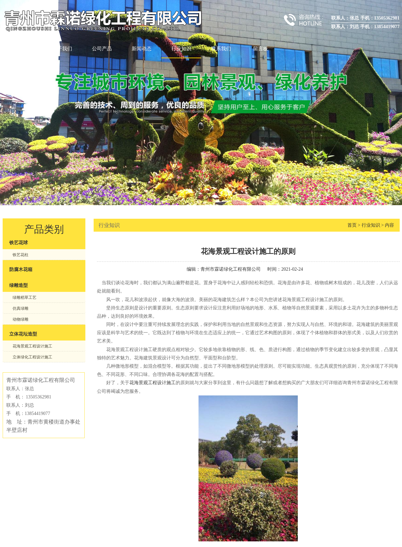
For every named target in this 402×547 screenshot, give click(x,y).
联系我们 (221, 48)
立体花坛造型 (23, 334)
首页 (22, 48)
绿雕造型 (18, 285)
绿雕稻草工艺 (24, 297)
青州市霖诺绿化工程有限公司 (231, 269)
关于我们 (62, 48)
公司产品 (102, 48)
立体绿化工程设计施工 (32, 357)
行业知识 (181, 48)
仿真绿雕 (20, 308)
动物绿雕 (20, 319)
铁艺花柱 (20, 254)
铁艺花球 (18, 242)
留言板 (260, 48)
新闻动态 (142, 48)
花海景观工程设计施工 (32, 346)
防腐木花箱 (20, 269)
